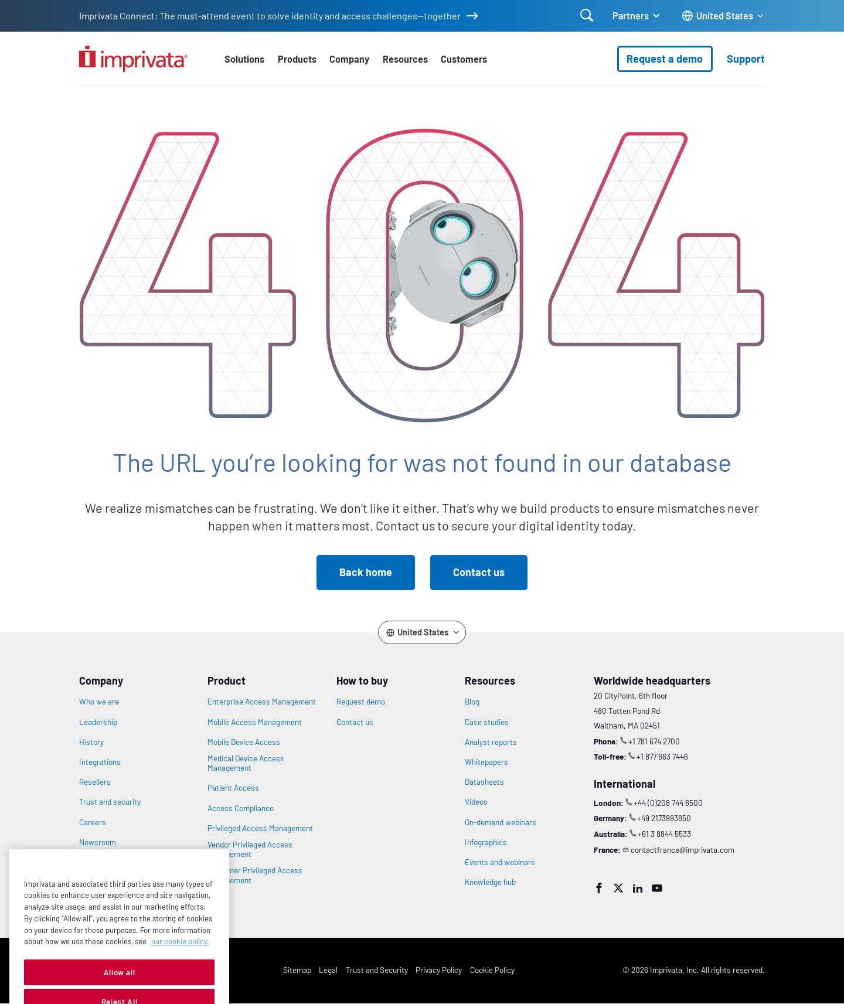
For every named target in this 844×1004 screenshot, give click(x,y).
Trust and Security (377, 970)
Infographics (486, 842)
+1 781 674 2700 (654, 741)
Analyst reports (491, 742)
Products (297, 58)
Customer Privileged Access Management (254, 875)
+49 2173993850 (664, 818)
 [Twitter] (618, 888)
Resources (405, 58)
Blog (472, 701)
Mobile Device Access (243, 742)
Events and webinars (500, 862)
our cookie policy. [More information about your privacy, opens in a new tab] (180, 961)
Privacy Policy (439, 970)
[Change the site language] (723, 16)
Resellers (95, 782)
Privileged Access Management (260, 828)
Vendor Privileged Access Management (249, 849)
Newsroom (97, 842)
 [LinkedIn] (637, 888)
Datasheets (484, 782)
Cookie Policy (492, 970)
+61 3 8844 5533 (664, 834)
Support (746, 58)
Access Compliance (240, 808)
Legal (328, 970)
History (91, 742)
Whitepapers (486, 762)
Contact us (479, 572)
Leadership (98, 722)
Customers (464, 58)
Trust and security (110, 801)
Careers (92, 822)
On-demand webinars (500, 822)
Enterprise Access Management (261, 701)
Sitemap (297, 970)
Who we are (99, 701)
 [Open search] (587, 15)
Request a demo (665, 58)
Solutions (244, 58)
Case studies (487, 722)
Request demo (360, 701)
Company (349, 58)
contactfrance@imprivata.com (682, 850)
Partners (630, 15)
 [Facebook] (599, 888)
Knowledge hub (490, 882)
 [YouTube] (657, 888)
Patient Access (233, 787)
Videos (476, 801)
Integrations (100, 762)
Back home (365, 572)
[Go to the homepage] (133, 59)
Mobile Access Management (254, 722)
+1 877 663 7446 (662, 756)
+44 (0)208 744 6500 (668, 803)
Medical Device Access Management (245, 763)
